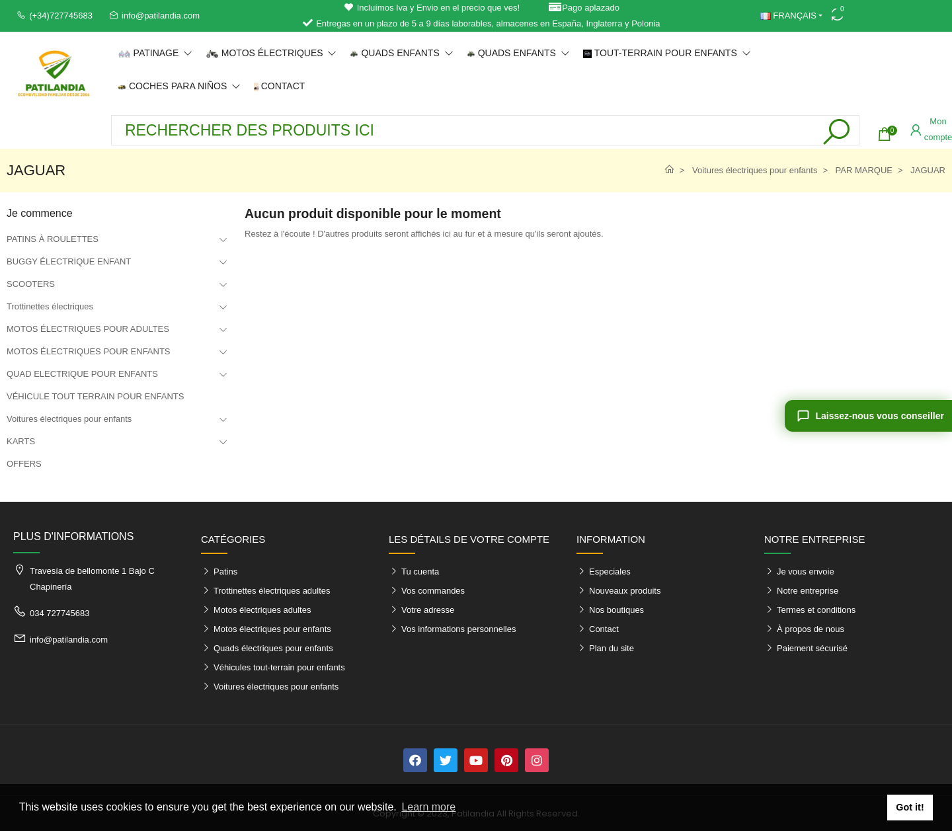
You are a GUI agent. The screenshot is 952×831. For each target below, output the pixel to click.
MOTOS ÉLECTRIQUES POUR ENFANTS (89, 351)
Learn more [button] (428, 806)
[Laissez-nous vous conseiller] (868, 416)
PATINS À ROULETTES (53, 239)
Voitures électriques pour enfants (69, 419)
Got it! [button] (910, 807)
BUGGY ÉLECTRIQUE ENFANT (69, 261)
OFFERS (24, 464)
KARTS (21, 441)
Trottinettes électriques (50, 306)
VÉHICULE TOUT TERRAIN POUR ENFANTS (95, 396)
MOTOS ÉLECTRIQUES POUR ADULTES (88, 329)
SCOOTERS (31, 284)
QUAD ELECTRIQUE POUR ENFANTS (82, 374)
